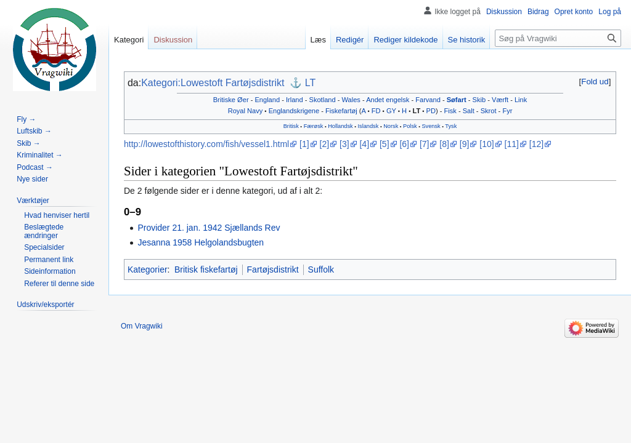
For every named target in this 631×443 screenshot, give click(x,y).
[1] (304, 144)
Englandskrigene (294, 110)
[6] (404, 144)
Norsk (390, 126)
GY (391, 110)
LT (310, 83)
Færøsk (314, 126)
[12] (536, 144)
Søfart (456, 99)
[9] (465, 144)
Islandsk (368, 126)
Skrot (489, 110)
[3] (344, 144)
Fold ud (594, 81)
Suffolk (321, 269)
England (267, 99)
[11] (512, 144)
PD (431, 110)
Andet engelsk (387, 99)
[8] (444, 144)
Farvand (428, 99)
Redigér (350, 39)
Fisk (450, 110)
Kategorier (148, 269)
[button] (595, 81)
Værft (500, 99)
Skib (479, 99)
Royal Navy (245, 110)
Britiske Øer (231, 99)
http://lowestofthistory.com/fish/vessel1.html (206, 144)
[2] (325, 144)
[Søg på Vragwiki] (558, 38)
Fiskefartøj (341, 110)
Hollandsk (340, 126)
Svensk (430, 126)
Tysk (451, 126)
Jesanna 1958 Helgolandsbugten (200, 242)
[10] (486, 144)
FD (376, 110)
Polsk (410, 126)
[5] (384, 144)
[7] (424, 144)
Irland (294, 99)
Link (521, 99)
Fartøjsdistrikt (273, 269)
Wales (351, 99)
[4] (364, 144)
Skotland (322, 99)
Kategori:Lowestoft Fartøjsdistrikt (212, 83)
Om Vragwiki (142, 326)
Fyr (507, 110)
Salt (468, 110)
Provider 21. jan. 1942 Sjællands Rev (208, 228)
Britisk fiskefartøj (206, 269)
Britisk (291, 126)
